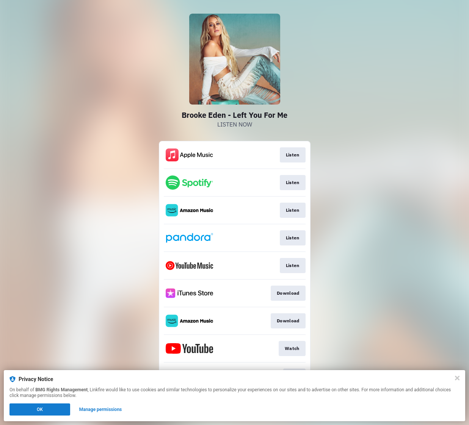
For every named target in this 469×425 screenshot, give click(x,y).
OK (40, 409)
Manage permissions (100, 409)
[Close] (457, 378)
